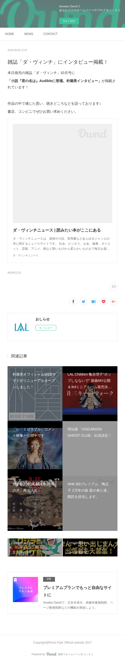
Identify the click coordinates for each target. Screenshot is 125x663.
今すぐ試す (69, 21)
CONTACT (50, 34)
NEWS (28, 34)
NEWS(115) (14, 272)
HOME (9, 34)
